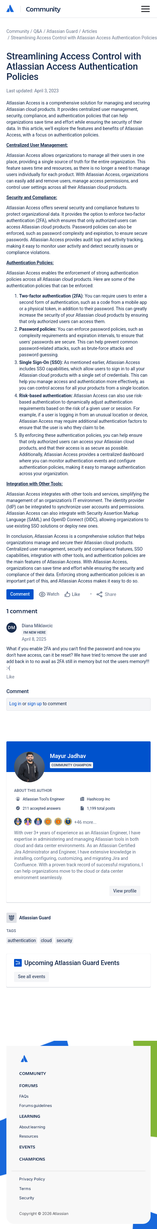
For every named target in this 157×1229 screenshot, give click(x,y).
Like (10, 676)
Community (43, 8)
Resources (28, 1136)
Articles (89, 31)
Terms (25, 1188)
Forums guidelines (35, 1105)
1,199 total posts (101, 808)
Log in (15, 703)
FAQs (23, 1096)
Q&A (38, 31)
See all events (31, 975)
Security (26, 1197)
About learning (32, 1127)
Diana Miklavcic (37, 625)
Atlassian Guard (62, 31)
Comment (20, 594)
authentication (22, 939)
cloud (46, 939)
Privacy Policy (32, 1179)
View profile (125, 890)
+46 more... (85, 822)
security (64, 939)
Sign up (34, 703)
